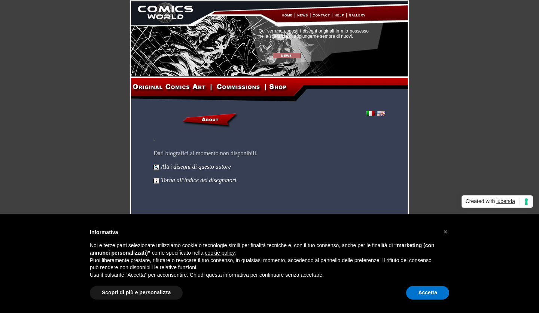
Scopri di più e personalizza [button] (136, 292)
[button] (445, 232)
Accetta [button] (427, 292)
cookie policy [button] (219, 253)
